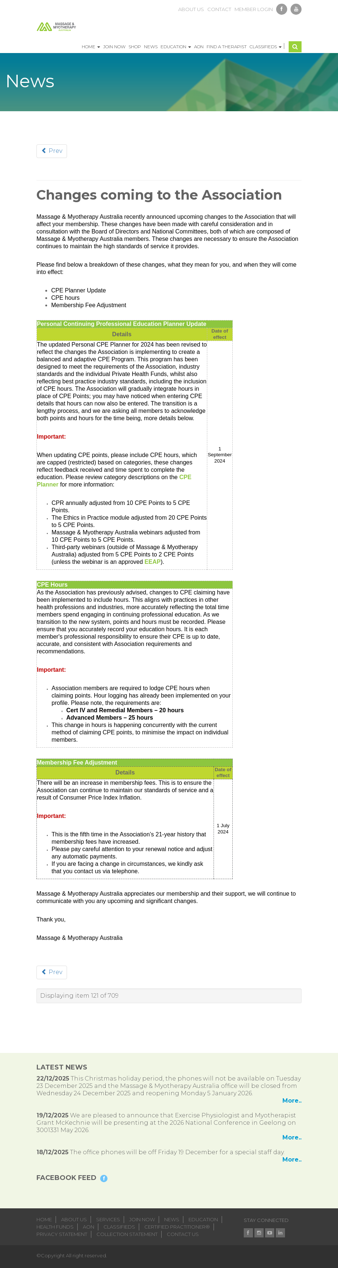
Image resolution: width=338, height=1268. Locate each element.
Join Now (114, 46)
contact (219, 9)
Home (91, 46)
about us (191, 9)
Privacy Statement (61, 1234)
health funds (55, 1227)
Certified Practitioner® (177, 1227)
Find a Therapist (227, 46)
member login (254, 9)
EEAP (153, 562)
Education (176, 46)
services (108, 1219)
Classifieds (266, 46)
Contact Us (183, 1234)
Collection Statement (127, 1234)
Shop (134, 46)
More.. (292, 1100)
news (171, 1219)
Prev (51, 150)
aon (88, 1227)
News (151, 46)
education (203, 1219)
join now (142, 1219)
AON (199, 46)
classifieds (119, 1227)
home (44, 1219)
